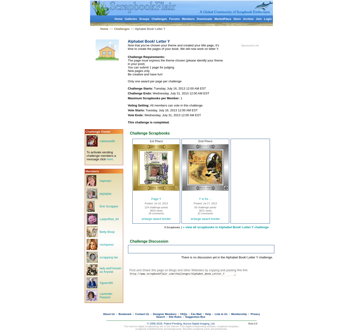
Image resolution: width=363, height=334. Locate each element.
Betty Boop (107, 232)
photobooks (221, 329)
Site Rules (175, 316)
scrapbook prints (201, 329)
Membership (239, 314)
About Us (109, 314)
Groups (144, 19)
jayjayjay (105, 193)
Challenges (159, 19)
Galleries (131, 19)
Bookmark (125, 314)
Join (259, 19)
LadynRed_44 (109, 219)
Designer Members (164, 314)
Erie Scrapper (109, 206)
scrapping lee (109, 257)
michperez (107, 244)
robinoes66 (107, 141)
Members (188, 19)
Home (119, 19)
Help (208, 314)
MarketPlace (222, 19)
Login (268, 19)
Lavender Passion (106, 295)
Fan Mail (196, 314)
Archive (248, 19)
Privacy (255, 314)
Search (160, 316)
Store (237, 19)
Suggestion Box (195, 316)
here (110, 159)
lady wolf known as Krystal (110, 270)
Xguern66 (106, 283)
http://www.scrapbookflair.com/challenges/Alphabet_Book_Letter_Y (186, 274)
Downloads (204, 19)
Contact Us (142, 314)
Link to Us (221, 314)
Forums (174, 19)
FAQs (183, 314)
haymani (105, 181)
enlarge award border (156, 219)
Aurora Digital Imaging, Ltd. (199, 323)
